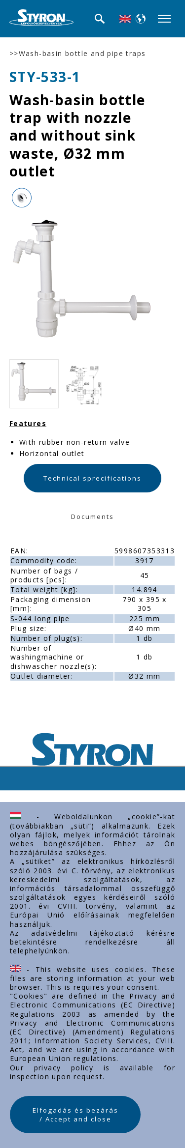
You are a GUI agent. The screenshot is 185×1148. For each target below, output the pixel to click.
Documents (92, 516)
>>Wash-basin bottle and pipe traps (77, 53)
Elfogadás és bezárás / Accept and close (75, 1114)
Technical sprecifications (92, 478)
